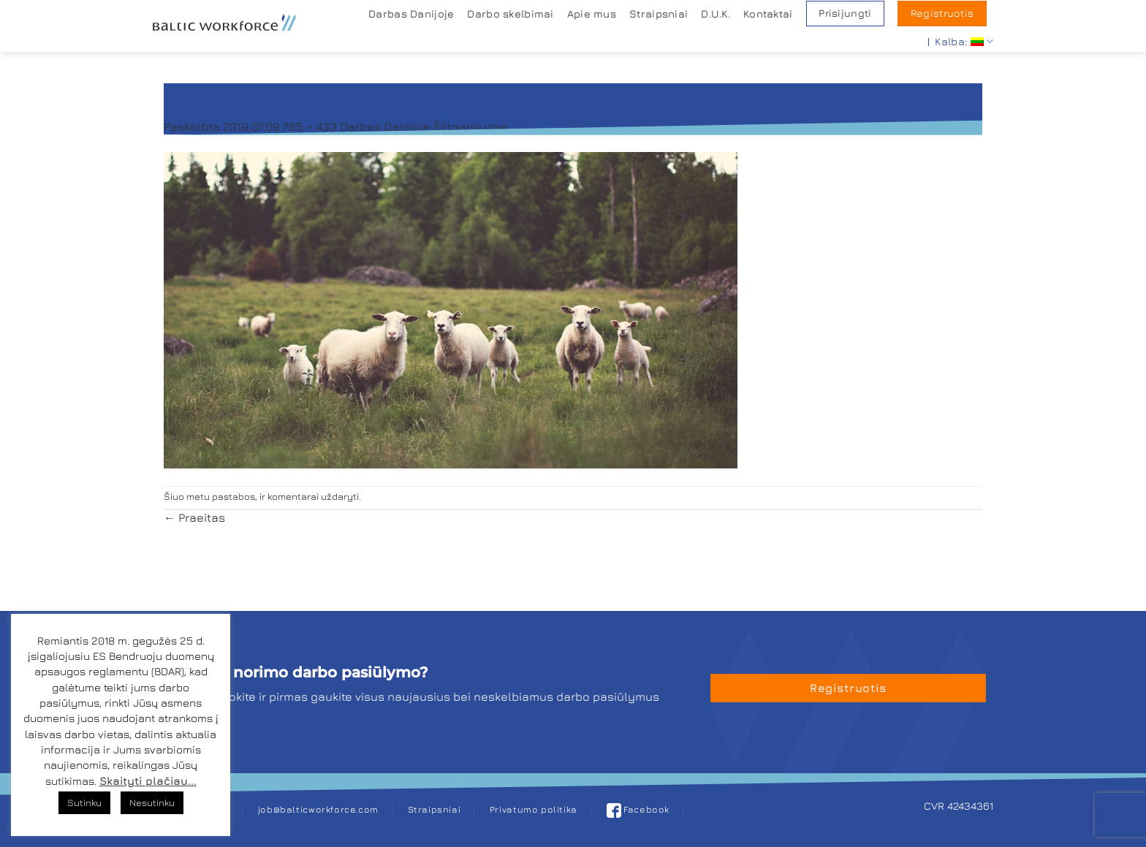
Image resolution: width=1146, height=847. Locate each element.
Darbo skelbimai (510, 13)
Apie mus (591, 13)
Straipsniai (658, 13)
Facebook (638, 809)
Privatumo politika (533, 809)
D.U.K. (715, 13)
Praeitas (194, 517)
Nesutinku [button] (152, 802)
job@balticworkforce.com (318, 809)
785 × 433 (310, 126)
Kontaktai (768, 13)
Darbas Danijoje (411, 13)
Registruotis (942, 13)
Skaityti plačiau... (148, 781)
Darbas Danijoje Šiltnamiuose (424, 126)
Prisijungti (845, 13)
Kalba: (964, 41)
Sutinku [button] (84, 802)
